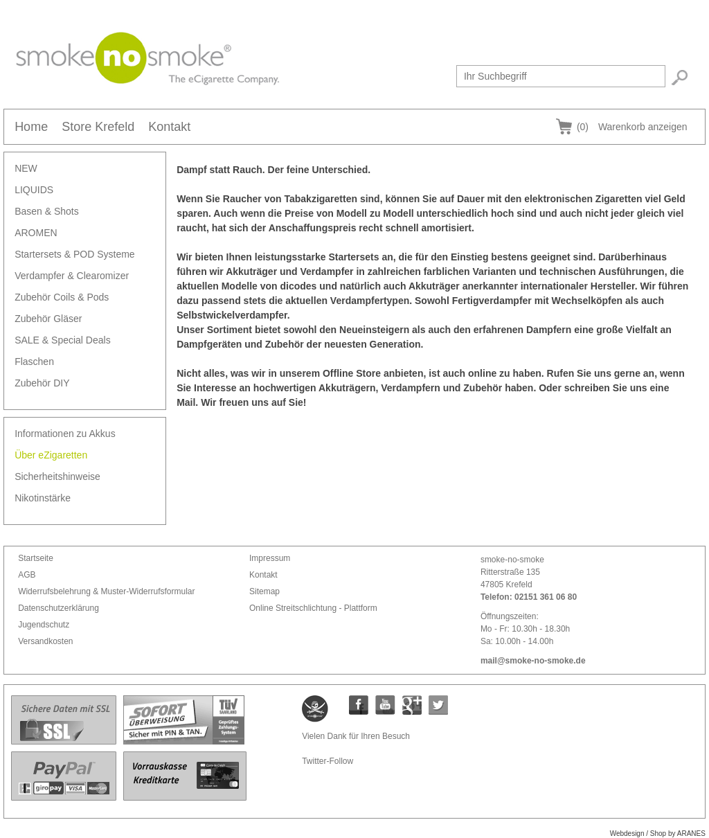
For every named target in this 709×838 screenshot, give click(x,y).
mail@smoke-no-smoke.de (533, 661)
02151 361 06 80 (545, 597)
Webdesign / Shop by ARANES (658, 833)
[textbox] (560, 76)
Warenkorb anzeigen (632, 126)
